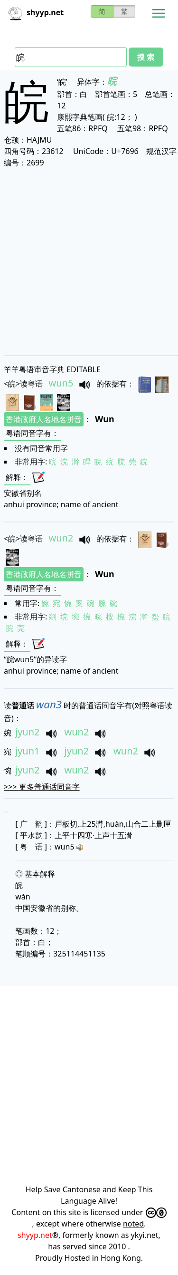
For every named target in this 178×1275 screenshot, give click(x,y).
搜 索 (145, 57)
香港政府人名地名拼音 (44, 419)
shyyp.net (35, 1235)
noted (133, 1223)
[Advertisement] (89, 261)
